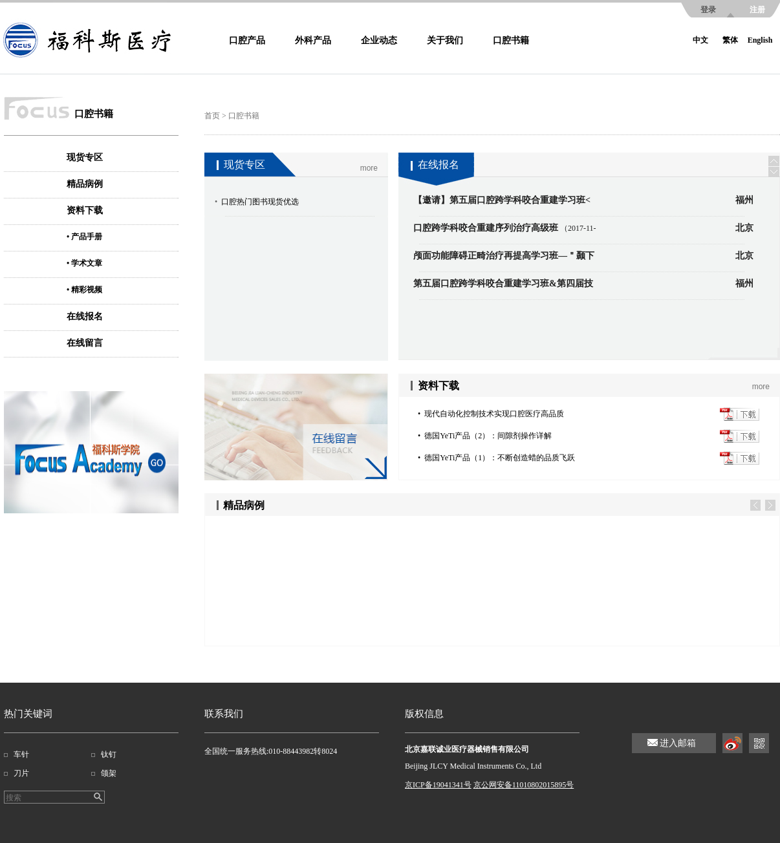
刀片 (21, 773)
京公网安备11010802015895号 (523, 784)
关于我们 (445, 40)
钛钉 (108, 754)
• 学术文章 (84, 263)
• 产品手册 (84, 236)
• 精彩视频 (84, 289)
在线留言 (85, 343)
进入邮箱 (678, 743)
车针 (21, 754)
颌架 (108, 773)
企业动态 (379, 40)
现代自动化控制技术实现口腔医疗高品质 (494, 413)
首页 (212, 115)
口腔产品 (247, 40)
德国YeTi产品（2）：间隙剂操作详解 (488, 435)
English (760, 40)
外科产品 (313, 40)
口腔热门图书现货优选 (260, 201)
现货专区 (85, 157)
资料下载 (85, 210)
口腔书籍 (511, 40)
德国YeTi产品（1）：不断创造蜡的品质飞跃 (499, 457)
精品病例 (85, 184)
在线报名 (85, 316)
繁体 (730, 40)
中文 (700, 40)
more (369, 168)
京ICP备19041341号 (438, 784)
